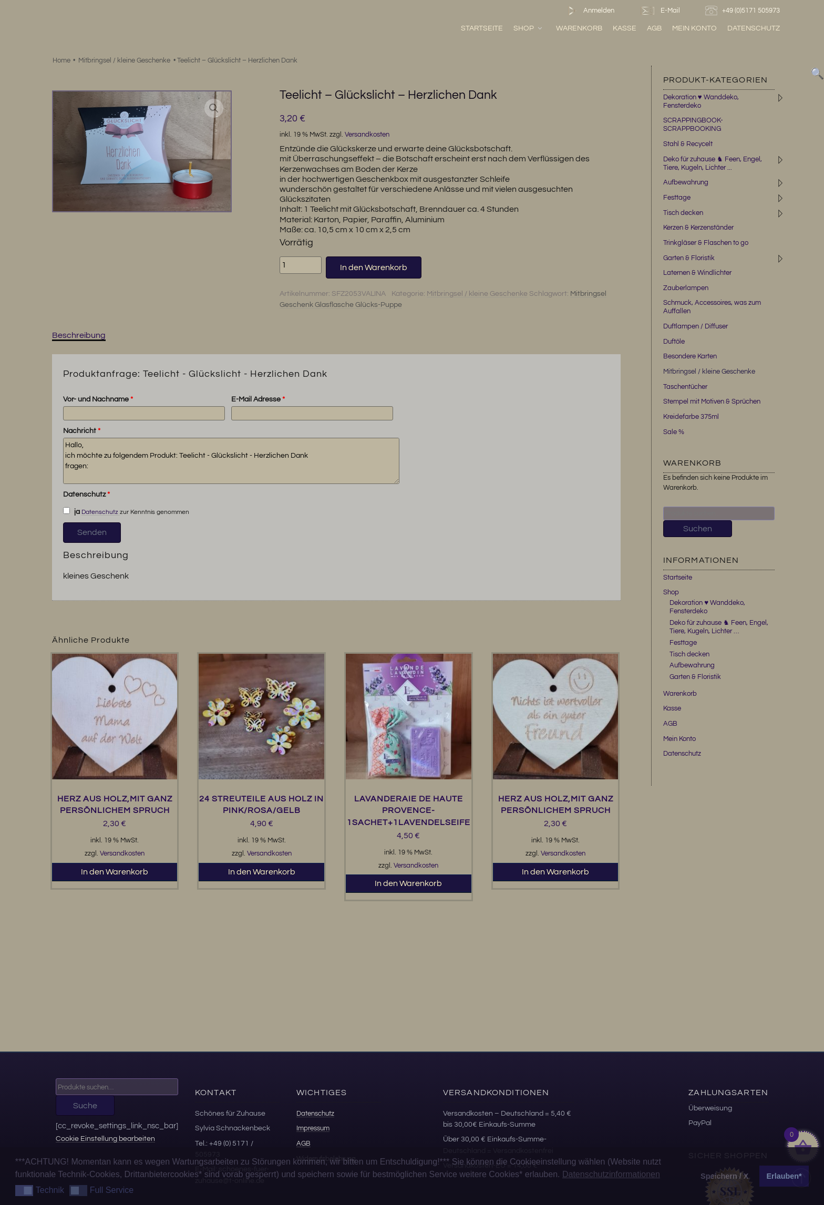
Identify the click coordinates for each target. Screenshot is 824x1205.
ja (71, 511)
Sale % (673, 432)
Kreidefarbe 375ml (691, 416)
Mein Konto (694, 28)
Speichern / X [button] (724, 1176)
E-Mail (659, 10)
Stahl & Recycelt (688, 144)
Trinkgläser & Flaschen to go (705, 242)
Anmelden (588, 10)
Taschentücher (685, 386)
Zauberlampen (685, 288)
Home (61, 60)
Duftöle (674, 341)
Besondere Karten (690, 356)
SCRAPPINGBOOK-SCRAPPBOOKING (693, 124)
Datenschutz (753, 28)
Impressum (312, 1128)
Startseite (482, 28)
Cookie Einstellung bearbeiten (105, 1138)
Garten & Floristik (689, 258)
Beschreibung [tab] (79, 335)
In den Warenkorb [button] (114, 872)
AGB (654, 28)
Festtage (677, 197)
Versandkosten (367, 134)
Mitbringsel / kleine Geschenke (124, 60)
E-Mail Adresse (258, 399)
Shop (528, 28)
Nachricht (81, 431)
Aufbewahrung (685, 182)
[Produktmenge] (301, 264)
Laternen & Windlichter (697, 272)
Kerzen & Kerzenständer (698, 227)
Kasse (624, 28)
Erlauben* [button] (784, 1176)
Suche (85, 1105)
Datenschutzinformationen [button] (611, 1174)
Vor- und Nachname (98, 399)
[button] (213, 108)
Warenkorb (579, 28)
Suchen (697, 528)
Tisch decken (683, 213)
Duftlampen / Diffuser (695, 326)
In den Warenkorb (373, 267)
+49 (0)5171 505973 (744, 10)
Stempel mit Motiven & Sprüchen (711, 401)
